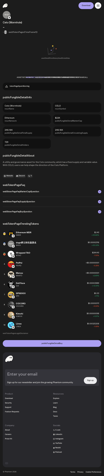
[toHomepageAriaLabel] (9, 359)
